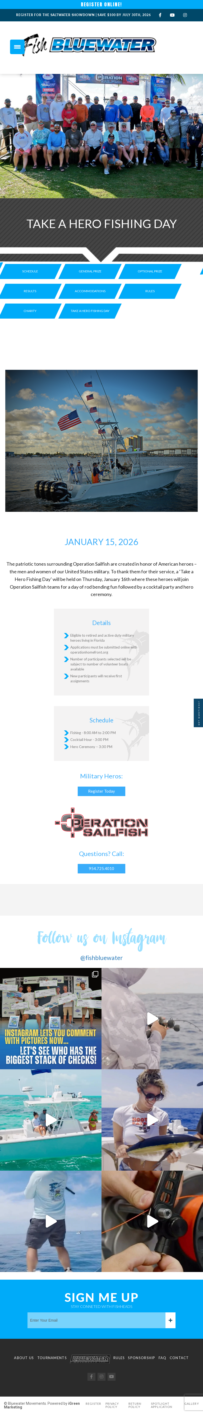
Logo (90, 1359)
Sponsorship (141, 1358)
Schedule (30, 271)
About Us (24, 1358)
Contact (179, 1358)
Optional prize (150, 271)
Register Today (101, 791)
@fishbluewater (101, 957)
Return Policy (135, 1405)
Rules (150, 291)
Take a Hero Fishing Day (90, 311)
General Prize (90, 271)
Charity (30, 311)
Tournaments (52, 1358)
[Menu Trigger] (17, 47)
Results (30, 291)
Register (94, 1403)
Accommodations (90, 291)
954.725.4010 (101, 868)
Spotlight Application (161, 1405)
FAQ (163, 1358)
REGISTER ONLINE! (101, 4)
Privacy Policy (112, 1405)
